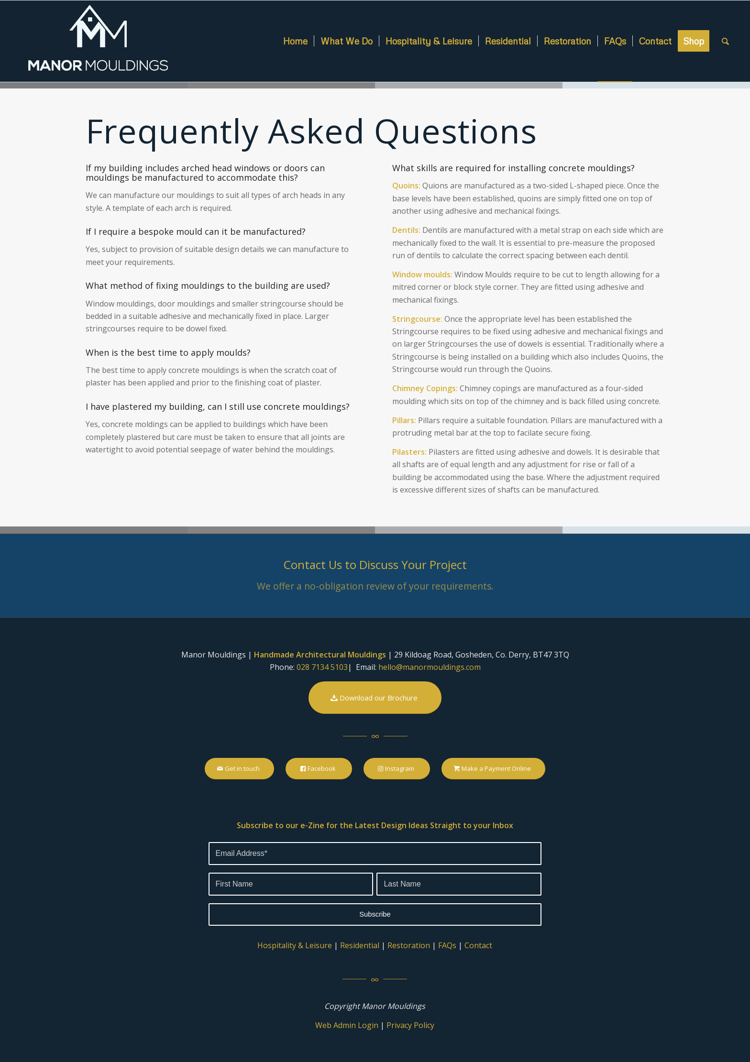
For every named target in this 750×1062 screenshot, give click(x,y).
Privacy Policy (410, 1025)
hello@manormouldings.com (429, 667)
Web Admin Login (346, 1025)
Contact (478, 945)
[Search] (725, 41)
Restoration (408, 945)
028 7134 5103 (322, 667)
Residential (359, 945)
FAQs (447, 945)
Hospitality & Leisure (294, 945)
